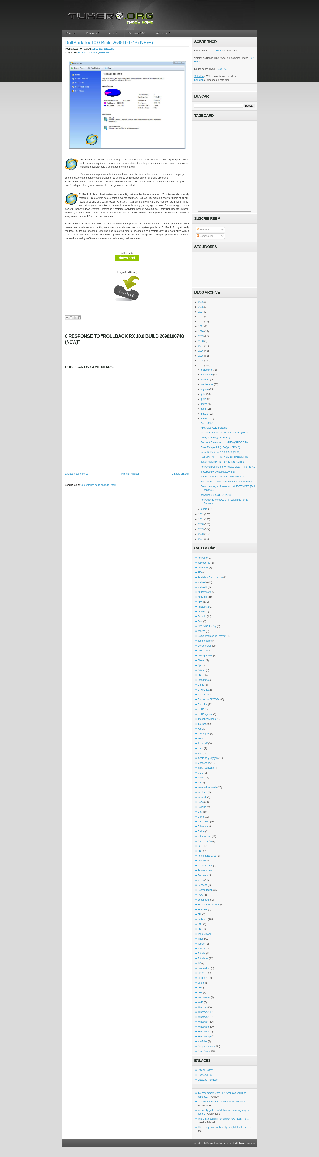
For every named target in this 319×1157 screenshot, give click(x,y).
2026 (201, 302)
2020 (201, 331)
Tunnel (201, 948)
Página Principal (130, 473)
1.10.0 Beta (214, 50)
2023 (201, 316)
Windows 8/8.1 (137, 33)
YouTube (202, 1041)
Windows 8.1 (205, 1031)
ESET (201, 675)
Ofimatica (203, 826)
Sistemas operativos (209, 904)
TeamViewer (204, 934)
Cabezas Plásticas (208, 1079)
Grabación (203, 694)
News (201, 802)
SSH (200, 924)
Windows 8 (204, 1026)
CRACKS (203, 650)
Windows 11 (204, 1017)
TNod (200, 938)
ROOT (201, 894)
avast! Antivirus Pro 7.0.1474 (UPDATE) (222, 462)
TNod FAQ (222, 69)
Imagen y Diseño (207, 719)
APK (200, 601)
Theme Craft (231, 1143)
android (202, 582)
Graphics (202, 704)
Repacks (202, 885)
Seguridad (203, 899)
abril (203, 408)
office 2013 (204, 821)
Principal (71, 33)
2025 (201, 306)
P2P (200, 846)
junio (203, 399)
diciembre (206, 369)
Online (201, 831)
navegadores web (207, 787)
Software (202, 919)
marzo (204, 413)
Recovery (203, 875)
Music (201, 777)
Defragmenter (205, 655)
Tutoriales (203, 958)
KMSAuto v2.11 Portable (214, 427)
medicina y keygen (208, 758)
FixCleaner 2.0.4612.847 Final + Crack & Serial (226, 481)
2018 (201, 341)
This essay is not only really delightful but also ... (224, 1127)
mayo (204, 404)
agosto (205, 389)
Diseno (201, 660)
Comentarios (205, 236)
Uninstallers (204, 968)
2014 (201, 360)
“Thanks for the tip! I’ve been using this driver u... (224, 1101)
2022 (201, 321)
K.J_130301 (207, 422)
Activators (203, 567)
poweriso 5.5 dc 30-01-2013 (216, 495)
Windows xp (204, 1036)
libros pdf (203, 743)
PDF (200, 850)
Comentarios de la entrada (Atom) (98, 485)
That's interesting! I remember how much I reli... (223, 1118)
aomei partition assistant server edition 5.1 (223, 476)
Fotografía (203, 680)
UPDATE (202, 973)
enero (204, 509)
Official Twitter (205, 1070)
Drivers (201, 670)
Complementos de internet (212, 636)
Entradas (203, 229)
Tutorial (202, 953)
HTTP (201, 709)
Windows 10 (163, 33)
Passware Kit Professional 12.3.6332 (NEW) (224, 432)
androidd (202, 587)
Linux (200, 748)
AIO (200, 572)
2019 (201, 336)
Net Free (202, 792)
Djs (199, 665)
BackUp (82, 52)
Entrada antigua (180, 473)
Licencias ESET (206, 1075)
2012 (201, 514)
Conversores (204, 645)
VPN (200, 987)
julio (203, 394)
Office (201, 816)
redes (201, 880)
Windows (203, 1007)
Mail (200, 753)
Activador (203, 557)
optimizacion (204, 836)
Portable (202, 860)
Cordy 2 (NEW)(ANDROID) (215, 437)
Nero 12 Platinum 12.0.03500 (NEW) (220, 452)
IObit (200, 728)
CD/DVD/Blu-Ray (207, 626)
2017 (201, 346)
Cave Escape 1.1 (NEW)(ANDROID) (220, 447)
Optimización (205, 841)
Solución (199, 76)
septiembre (207, 384)
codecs (201, 631)
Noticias (202, 807)
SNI (200, 914)
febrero (205, 418)
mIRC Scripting (206, 767)
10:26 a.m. (109, 49)
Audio (201, 611)
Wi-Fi (200, 1002)
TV (199, 963)
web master (204, 997)
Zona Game (204, 1051)
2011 (201, 519)
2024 (201, 311)
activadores (204, 562)
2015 (201, 355)
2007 (201, 538)
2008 (201, 534)
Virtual (201, 982)
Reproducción (205, 890)
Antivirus (202, 596)
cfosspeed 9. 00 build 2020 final (218, 471)
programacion (205, 865)
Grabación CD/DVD (208, 699)
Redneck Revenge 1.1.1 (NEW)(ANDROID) (224, 442)
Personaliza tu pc (207, 855)
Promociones (205, 870)
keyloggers (203, 733)
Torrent (201, 943)
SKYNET (202, 909)
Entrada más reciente (76, 473)
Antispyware (204, 592)
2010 (201, 524)
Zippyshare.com (206, 1046)
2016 (201, 350)
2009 (201, 529)
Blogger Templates (246, 1143)
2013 (201, 365)
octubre (205, 379)
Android (113, 33)
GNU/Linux (204, 689)
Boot (200, 621)
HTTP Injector (205, 714)
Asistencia (203, 606)
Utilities (93, 52)
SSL (200, 929)
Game (201, 684)
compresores (205, 640)
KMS (200, 738)
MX (199, 782)
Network (202, 797)
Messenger (204, 763)
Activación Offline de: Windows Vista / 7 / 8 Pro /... (228, 466)
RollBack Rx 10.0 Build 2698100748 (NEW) (109, 42)
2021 (201, 326)
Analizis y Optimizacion (210, 577)
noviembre (207, 374)
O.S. (200, 811)
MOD (200, 772)
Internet (202, 723)
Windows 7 (92, 33)
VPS (200, 992)
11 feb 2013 (97, 49)
